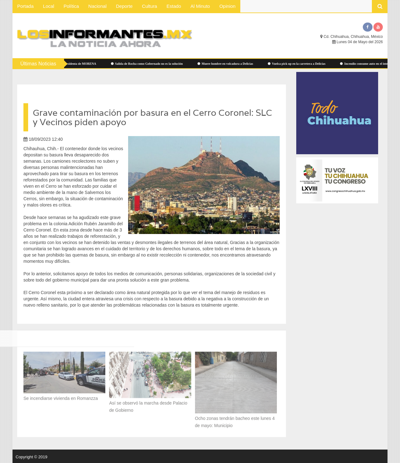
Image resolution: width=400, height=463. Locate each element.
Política (71, 6)
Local (48, 6)
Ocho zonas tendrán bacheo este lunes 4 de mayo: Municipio (235, 420)
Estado (174, 6)
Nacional (97, 6)
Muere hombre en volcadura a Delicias (229, 63)
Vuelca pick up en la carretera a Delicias (300, 63)
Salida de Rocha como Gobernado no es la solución (150, 63)
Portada (25, 6)
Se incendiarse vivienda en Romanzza (60, 396)
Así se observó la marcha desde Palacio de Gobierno (148, 405)
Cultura (149, 6)
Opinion (227, 6)
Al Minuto (200, 6)
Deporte (124, 6)
